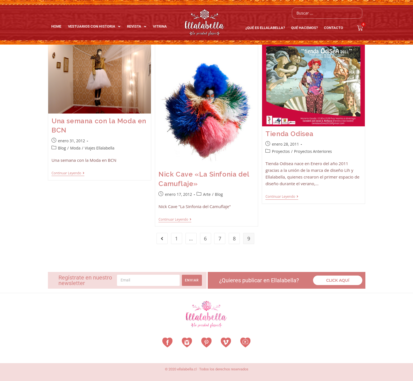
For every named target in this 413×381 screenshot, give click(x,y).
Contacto (333, 28)
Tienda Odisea (289, 134)
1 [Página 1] (176, 238)
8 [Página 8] (234, 238)
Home (56, 26)
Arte (207, 194)
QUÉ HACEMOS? (306, 28)
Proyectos (281, 151)
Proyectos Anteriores (313, 151)
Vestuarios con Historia (94, 26)
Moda (75, 148)
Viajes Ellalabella (99, 148)
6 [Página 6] (205, 238)
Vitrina (160, 26)
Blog (62, 148)
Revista (136, 26)
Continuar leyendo (68, 173)
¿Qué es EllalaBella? (266, 28)
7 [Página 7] (219, 238)
